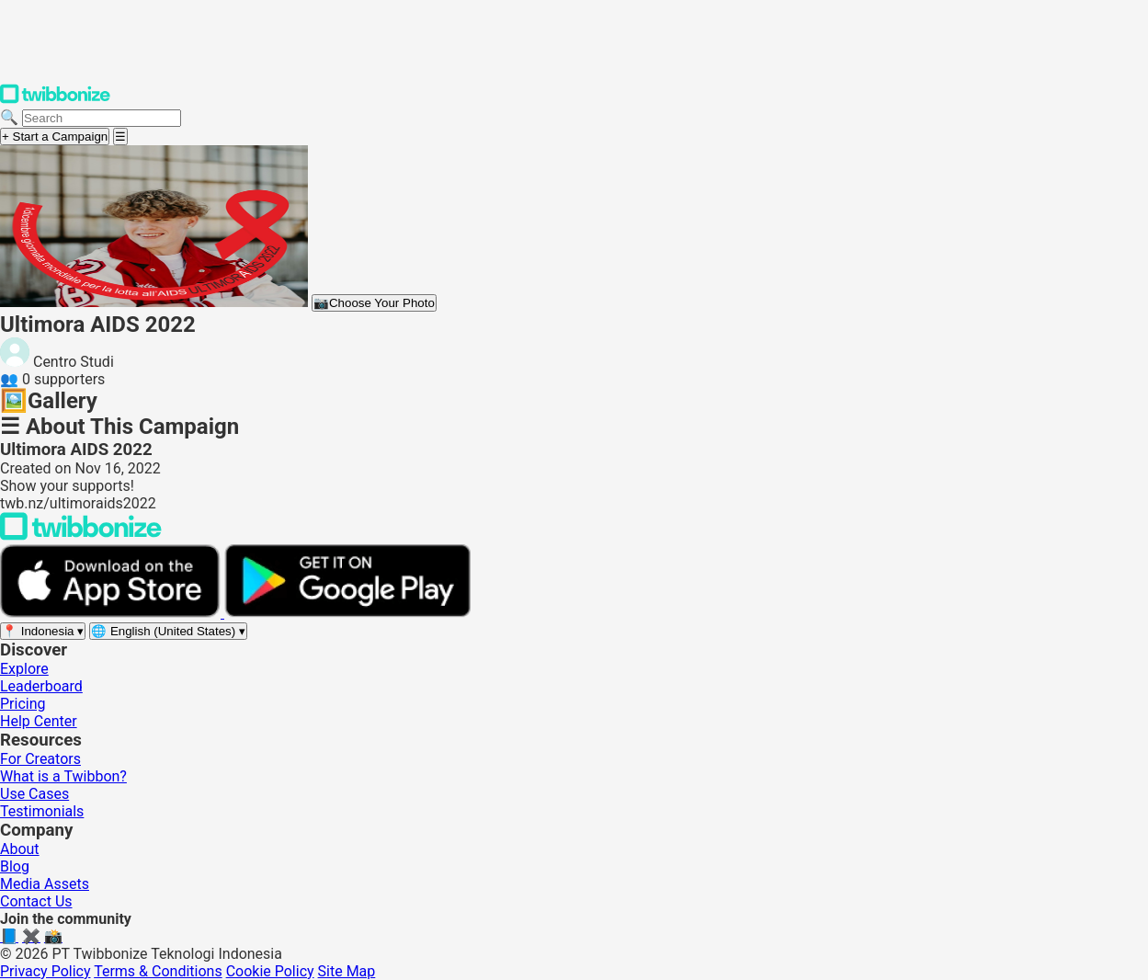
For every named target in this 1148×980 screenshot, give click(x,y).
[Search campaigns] (101, 118)
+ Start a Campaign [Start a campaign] (55, 136)
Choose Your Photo (374, 303)
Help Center (38, 721)
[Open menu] (120, 136)
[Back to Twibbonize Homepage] (81, 535)
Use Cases (34, 794)
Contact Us (36, 901)
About (20, 849)
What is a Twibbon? (63, 776)
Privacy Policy (45, 971)
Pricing (23, 703)
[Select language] (168, 631)
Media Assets (44, 884)
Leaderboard (41, 686)
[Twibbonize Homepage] (55, 99)
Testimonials (42, 811)
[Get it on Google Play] (347, 612)
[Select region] (42, 631)
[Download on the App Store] (112, 612)
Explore (24, 669)
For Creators (40, 759)
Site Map (347, 971)
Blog (14, 866)
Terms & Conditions (158, 971)
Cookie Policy (270, 971)
